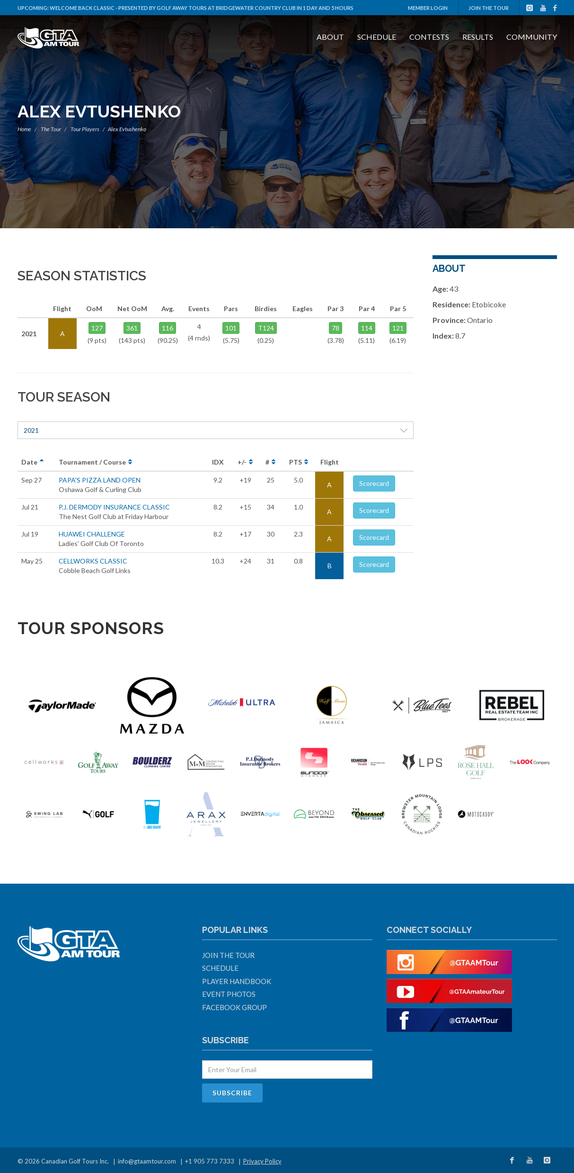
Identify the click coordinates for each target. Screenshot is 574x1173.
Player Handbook (236, 981)
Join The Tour (488, 8)
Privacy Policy (262, 1161)
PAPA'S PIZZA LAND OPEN (100, 480)
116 (167, 328)
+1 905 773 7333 (209, 1161)
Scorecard (374, 483)
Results (477, 36)
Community (531, 36)
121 (398, 328)
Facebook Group (234, 1007)
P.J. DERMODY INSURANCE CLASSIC (114, 507)
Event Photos (229, 994)
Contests (429, 36)
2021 (216, 430)
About (330, 36)
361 (132, 328)
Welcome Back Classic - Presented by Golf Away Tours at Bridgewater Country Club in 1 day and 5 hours (201, 8)
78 (335, 328)
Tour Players (85, 129)
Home (24, 129)
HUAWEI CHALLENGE (92, 534)
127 (97, 328)
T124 (266, 328)
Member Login (428, 8)
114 (366, 328)
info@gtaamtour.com (147, 1161)
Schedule (376, 36)
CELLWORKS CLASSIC (93, 561)
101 (231, 328)
